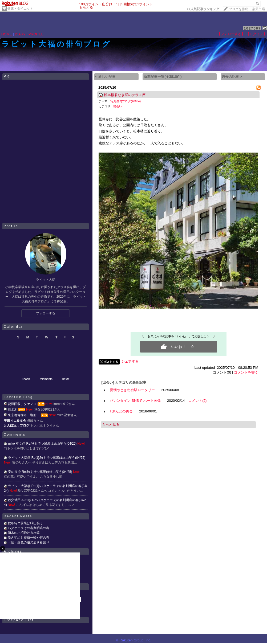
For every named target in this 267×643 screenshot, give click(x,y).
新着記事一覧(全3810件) (163, 77)
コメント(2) (197, 401)
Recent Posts (18, 516)
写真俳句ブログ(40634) (125, 101)
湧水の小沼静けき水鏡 (24, 533)
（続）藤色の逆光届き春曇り (28, 542)
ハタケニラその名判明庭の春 (28, 528)
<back (26, 378)
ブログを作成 (238, 9)
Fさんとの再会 (121, 411)
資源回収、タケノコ (22, 404)
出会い (117, 106)
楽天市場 (258, 9)
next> (66, 378)
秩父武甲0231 (18, 500)
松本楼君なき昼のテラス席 (124, 95)
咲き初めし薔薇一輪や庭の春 (28, 537)
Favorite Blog (18, 397)
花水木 (12, 409)
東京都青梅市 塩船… (24, 415)
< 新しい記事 (105, 77)
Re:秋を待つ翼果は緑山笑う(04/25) (52, 443)
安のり (13, 472)
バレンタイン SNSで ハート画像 (135, 401)
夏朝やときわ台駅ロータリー (132, 390)
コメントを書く (246, 372)
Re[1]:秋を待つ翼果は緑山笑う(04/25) (58, 458)
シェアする (130, 361)
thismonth (46, 378)
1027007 (252, 28)
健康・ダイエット (20, 8)
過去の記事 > (232, 77)
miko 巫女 (15, 443)
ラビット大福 (17, 458)
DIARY (20, 34)
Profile (11, 226)
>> (203, 9)
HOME (6, 34)
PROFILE (36, 34)
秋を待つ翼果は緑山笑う (25, 523)
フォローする (45, 313)
